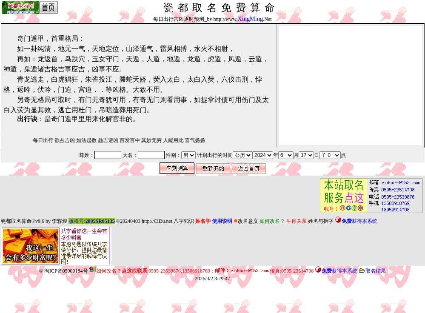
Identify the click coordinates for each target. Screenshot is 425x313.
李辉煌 (59, 221)
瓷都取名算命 (16, 221)
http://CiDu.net (157, 221)
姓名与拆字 (321, 221)
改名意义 (246, 221)
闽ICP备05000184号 (66, 271)
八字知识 (184, 221)
